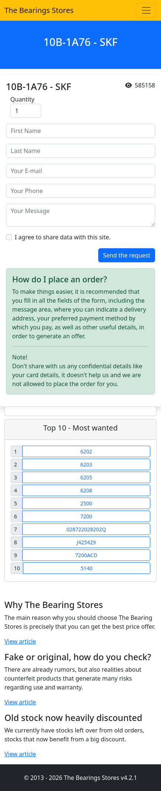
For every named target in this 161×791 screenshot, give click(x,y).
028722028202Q (86, 529)
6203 (86, 464)
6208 (86, 490)
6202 (86, 451)
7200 (86, 516)
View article (20, 641)
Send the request (126, 255)
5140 (86, 568)
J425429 (86, 542)
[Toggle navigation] (146, 10)
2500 (86, 503)
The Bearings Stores (38, 10)
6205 (86, 477)
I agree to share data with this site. (62, 237)
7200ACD (86, 555)
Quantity (22, 99)
